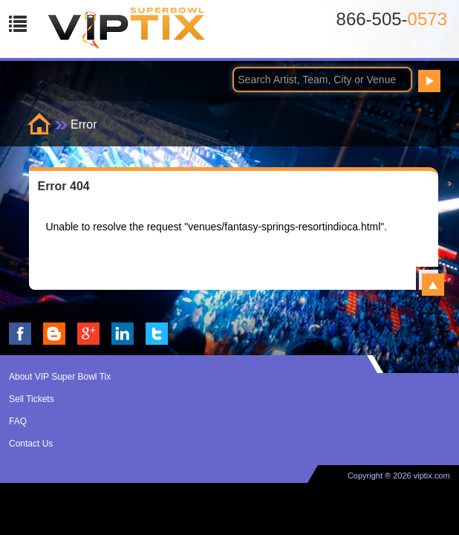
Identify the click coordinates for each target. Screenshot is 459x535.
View (433, 284)
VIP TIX (127, 32)
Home (39, 123)
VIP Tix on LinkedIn (122, 333)
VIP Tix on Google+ (88, 333)
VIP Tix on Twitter (157, 333)
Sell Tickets (31, 399)
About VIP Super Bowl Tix (60, 377)
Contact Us (31, 443)
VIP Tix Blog (54, 333)
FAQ (18, 421)
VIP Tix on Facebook (20, 333)
